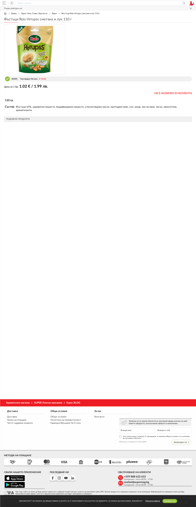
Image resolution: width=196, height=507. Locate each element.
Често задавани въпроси (20, 423)
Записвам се (182, 432)
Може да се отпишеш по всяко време (139, 431)
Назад (11, 3)
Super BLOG (73, 403)
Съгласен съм (170, 501)
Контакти (94, 417)
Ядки (54, 14)
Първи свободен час (13, 8)
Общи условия (56, 411)
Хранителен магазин (18, 403)
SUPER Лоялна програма (48, 403)
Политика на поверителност (63, 420)
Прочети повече (152, 501)
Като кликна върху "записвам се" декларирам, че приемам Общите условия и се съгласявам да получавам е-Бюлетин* (157, 426)
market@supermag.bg (171, 466)
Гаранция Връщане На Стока (63, 423)
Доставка (12, 411)
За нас (92, 411)
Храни (14, 14)
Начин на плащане (16, 420)
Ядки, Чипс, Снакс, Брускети (34, 14)
